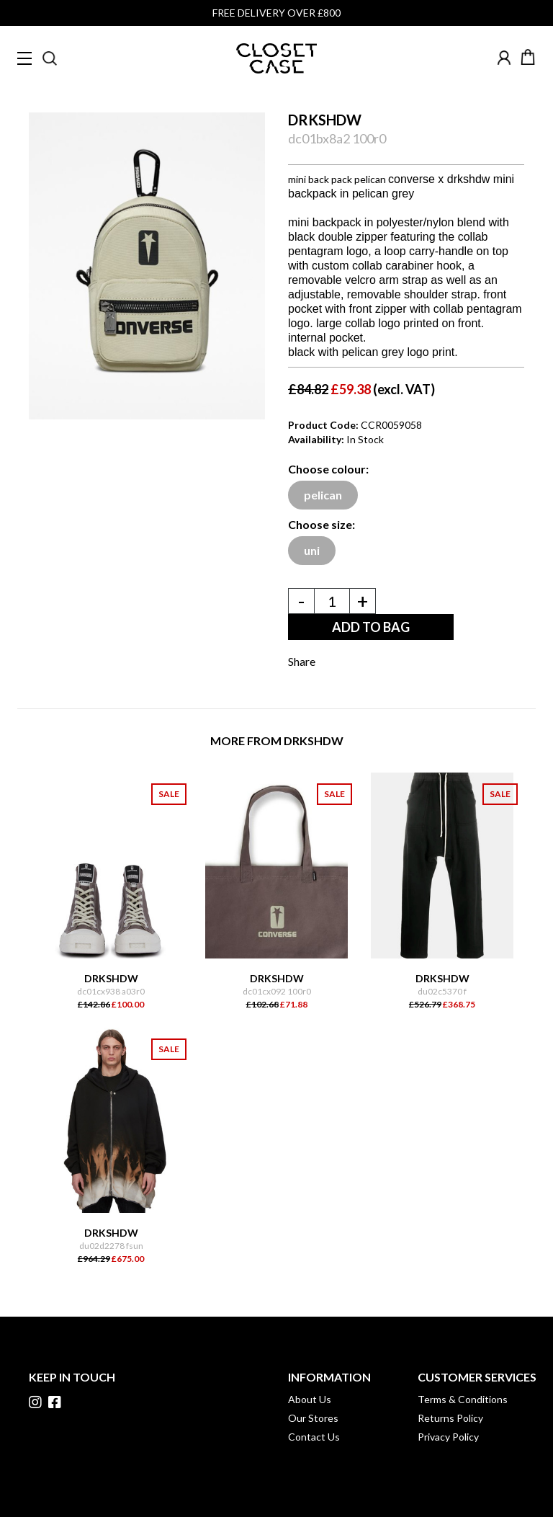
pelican (323, 495)
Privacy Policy (448, 1437)
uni (312, 550)
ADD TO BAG (371, 627)
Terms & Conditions (463, 1399)
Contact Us (314, 1437)
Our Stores (313, 1418)
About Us (309, 1399)
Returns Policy (450, 1418)
